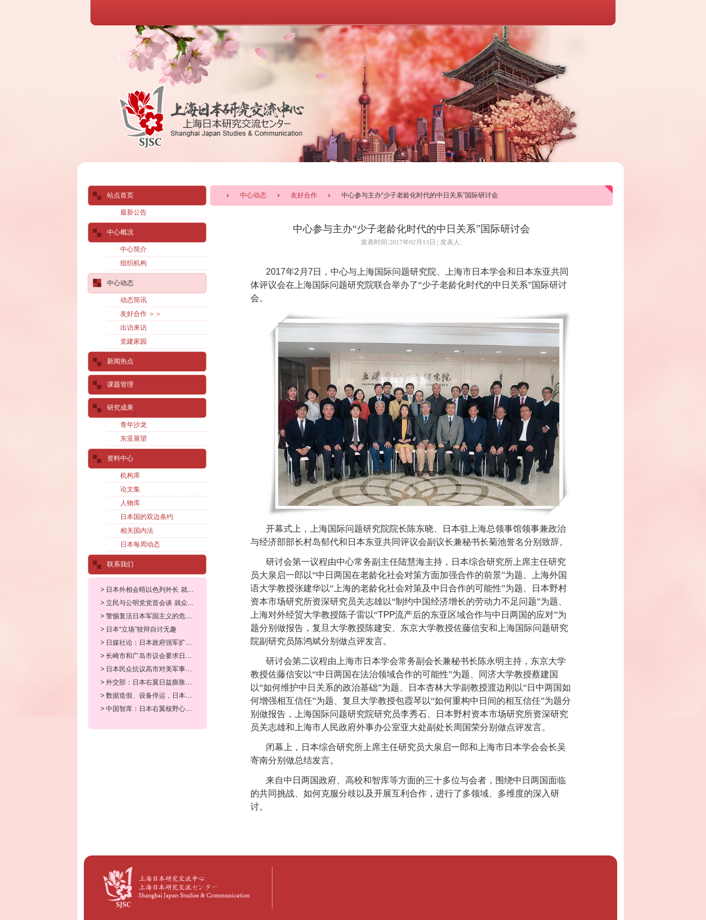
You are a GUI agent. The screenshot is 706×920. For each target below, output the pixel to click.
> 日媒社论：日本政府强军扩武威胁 (152, 642)
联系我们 (120, 564)
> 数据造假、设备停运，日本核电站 (152, 695)
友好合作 (304, 195)
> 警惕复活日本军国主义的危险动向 (152, 616)
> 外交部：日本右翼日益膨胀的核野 (152, 682)
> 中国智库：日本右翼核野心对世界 (152, 709)
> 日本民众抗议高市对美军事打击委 (152, 669)
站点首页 (120, 195)
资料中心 (120, 458)
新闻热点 (120, 361)
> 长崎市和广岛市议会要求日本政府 (152, 656)
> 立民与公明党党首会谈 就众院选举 (153, 603)
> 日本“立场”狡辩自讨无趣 (138, 629)
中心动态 (253, 195)
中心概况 (120, 232)
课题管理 (120, 384)
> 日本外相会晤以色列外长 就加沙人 (153, 589)
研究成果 (120, 407)
